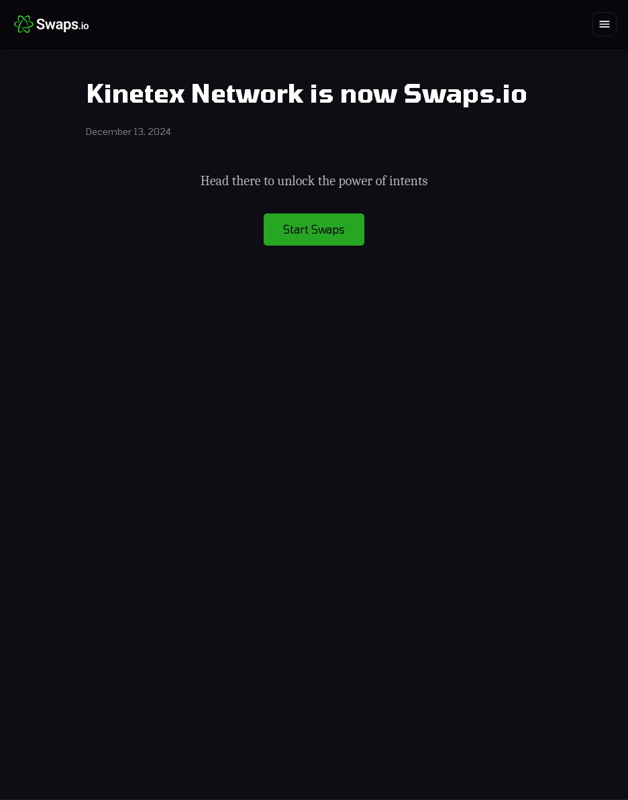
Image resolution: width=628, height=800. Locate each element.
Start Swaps (314, 229)
